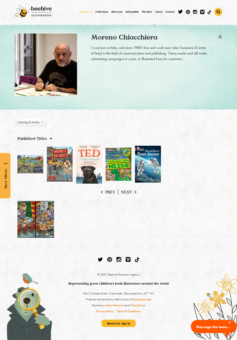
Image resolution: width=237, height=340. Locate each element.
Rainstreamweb (141, 299)
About (158, 12)
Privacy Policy (105, 311)
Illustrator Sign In (118, 323)
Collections (101, 12)
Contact (170, 12)
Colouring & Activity (28, 122)
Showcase (116, 12)
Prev (110, 192)
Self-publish (132, 12)
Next (126, 192)
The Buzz (147, 12)
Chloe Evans (137, 305)
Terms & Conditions (129, 311)
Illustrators (85, 12)
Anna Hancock (114, 305)
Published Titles (32, 138)
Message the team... (213, 327)
